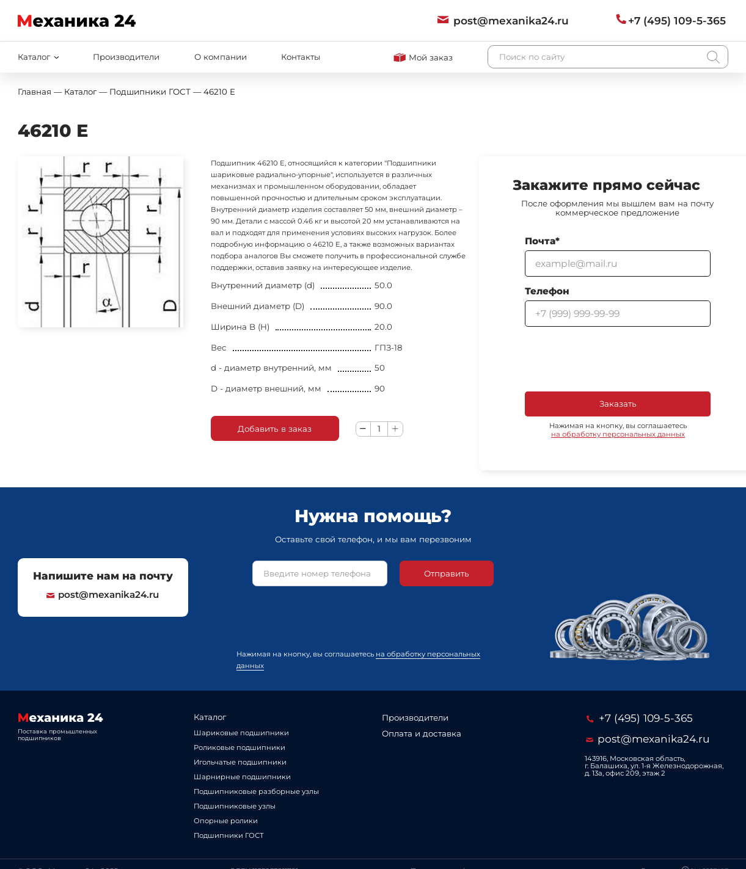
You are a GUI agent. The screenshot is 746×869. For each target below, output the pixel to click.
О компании (220, 57)
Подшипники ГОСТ (229, 835)
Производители (126, 57)
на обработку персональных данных (618, 434)
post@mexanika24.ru (102, 594)
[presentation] (618, 359)
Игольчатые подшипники (240, 762)
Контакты (300, 57)
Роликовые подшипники (239, 747)
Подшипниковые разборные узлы (256, 791)
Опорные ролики (226, 820)
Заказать (618, 404)
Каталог (210, 717)
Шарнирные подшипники (242, 777)
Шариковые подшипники (241, 733)
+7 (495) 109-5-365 (640, 717)
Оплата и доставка (421, 733)
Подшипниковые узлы (235, 806)
